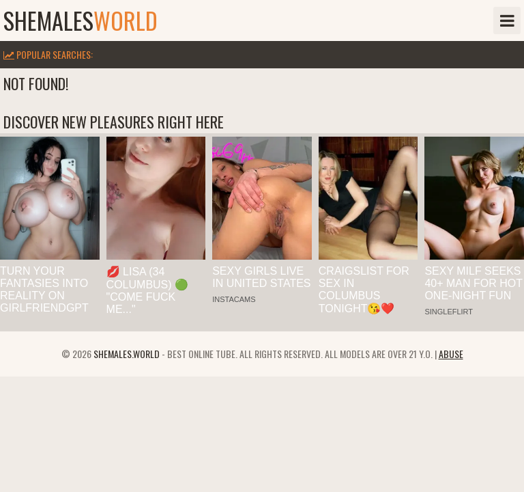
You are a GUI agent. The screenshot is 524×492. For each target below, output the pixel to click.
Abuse (451, 353)
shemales (80, 20)
